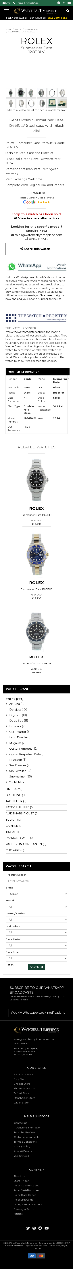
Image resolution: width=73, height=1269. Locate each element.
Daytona (15, 715)
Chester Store (22, 1083)
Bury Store (20, 1079)
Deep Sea (16, 720)
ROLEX (18, 29)
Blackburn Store (23, 1074)
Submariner (31, 29)
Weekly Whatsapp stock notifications (38, 1012)
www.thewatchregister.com (24, 332)
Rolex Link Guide (23, 1199)
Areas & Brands (23, 1151)
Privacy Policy (22, 1146)
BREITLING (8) (16, 795)
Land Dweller (19, 737)
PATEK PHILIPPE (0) (20, 807)
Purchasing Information (27, 1127)
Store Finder (21, 1180)
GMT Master (17, 731)
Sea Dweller (17, 765)
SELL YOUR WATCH (17, 18)
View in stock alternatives (36, 218)
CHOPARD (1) (15, 850)
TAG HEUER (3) (16, 801)
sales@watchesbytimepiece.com (38, 235)
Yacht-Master (18, 782)
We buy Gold (21, 1155)
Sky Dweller (17, 771)
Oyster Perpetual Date (25, 754)
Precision (15, 759)
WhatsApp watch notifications (35, 277)
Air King (14, 704)
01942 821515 (38, 239)
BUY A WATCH (38, 18)
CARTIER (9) (14, 825)
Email (8, 2)
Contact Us (20, 1122)
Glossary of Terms (24, 1209)
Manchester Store (24, 1097)
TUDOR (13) (14, 819)
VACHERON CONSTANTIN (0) (26, 844)
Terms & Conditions (25, 1141)
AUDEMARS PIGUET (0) (22, 813)
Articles (18, 1213)
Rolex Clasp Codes (25, 1194)
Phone (19, 2)
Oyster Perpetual (21, 748)
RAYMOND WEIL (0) (20, 838)
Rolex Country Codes (26, 1185)
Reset (10, 964)
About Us (19, 1176)
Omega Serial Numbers (28, 1204)
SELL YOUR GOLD (57, 18)
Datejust (15, 709)
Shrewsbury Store (24, 1088)
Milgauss (15, 743)
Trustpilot (38, 193)
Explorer (15, 726)
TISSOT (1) (12, 831)
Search (36, 967)
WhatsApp (33, 2)
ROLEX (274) (14, 699)
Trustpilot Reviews (24, 1132)
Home (8, 29)
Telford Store (21, 1093)
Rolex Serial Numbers (26, 1190)
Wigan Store (21, 1102)
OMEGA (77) (14, 789)
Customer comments (26, 1137)
